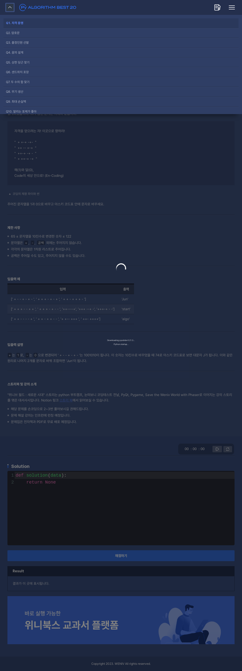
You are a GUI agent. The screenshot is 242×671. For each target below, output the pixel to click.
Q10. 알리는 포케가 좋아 (21, 111)
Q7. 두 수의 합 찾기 (18, 82)
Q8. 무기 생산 (14, 91)
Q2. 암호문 (13, 33)
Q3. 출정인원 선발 (17, 42)
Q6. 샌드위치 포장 (17, 72)
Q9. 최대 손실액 (16, 101)
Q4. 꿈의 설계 (14, 52)
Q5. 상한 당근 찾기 (18, 62)
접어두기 (10, 7)
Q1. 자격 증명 (14, 23)
